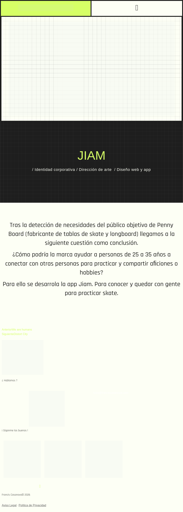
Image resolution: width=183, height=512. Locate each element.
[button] (136, 8)
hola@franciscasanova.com (110, 392)
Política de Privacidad (32, 505)
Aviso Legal (9, 505)
